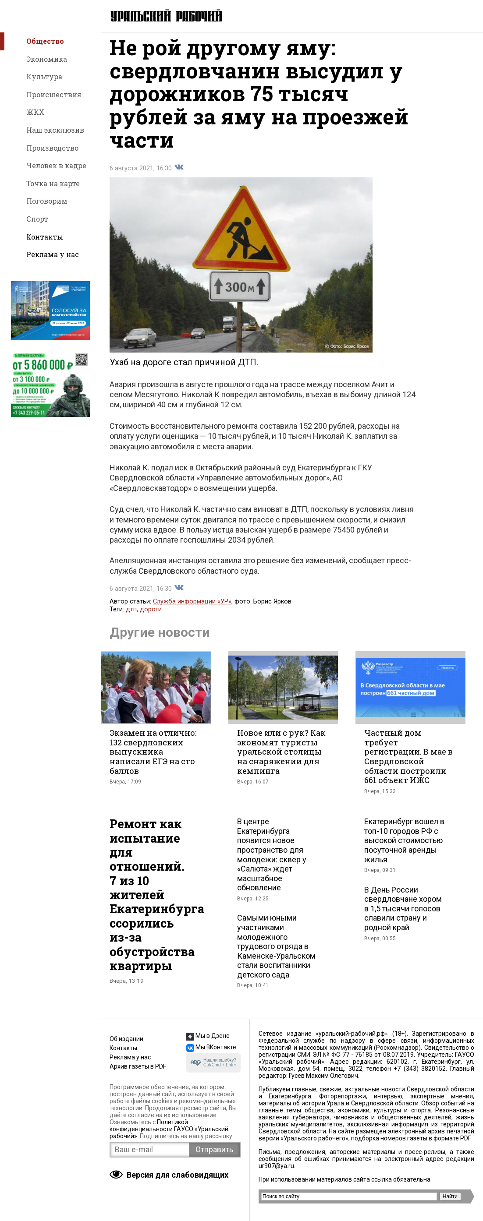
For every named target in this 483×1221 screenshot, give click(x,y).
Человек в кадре (56, 165)
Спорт (37, 218)
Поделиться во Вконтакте (179, 174)
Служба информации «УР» (192, 609)
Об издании (126, 1038)
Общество (45, 41)
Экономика (46, 59)
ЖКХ (35, 111)
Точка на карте (53, 183)
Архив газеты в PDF (138, 1066)
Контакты (44, 236)
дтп (131, 617)
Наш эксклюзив (55, 129)
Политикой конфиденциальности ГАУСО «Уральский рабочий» (169, 1129)
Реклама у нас (52, 254)
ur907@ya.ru (276, 1165)
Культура (44, 76)
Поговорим (46, 200)
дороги (151, 617)
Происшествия (54, 94)
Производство (52, 147)
